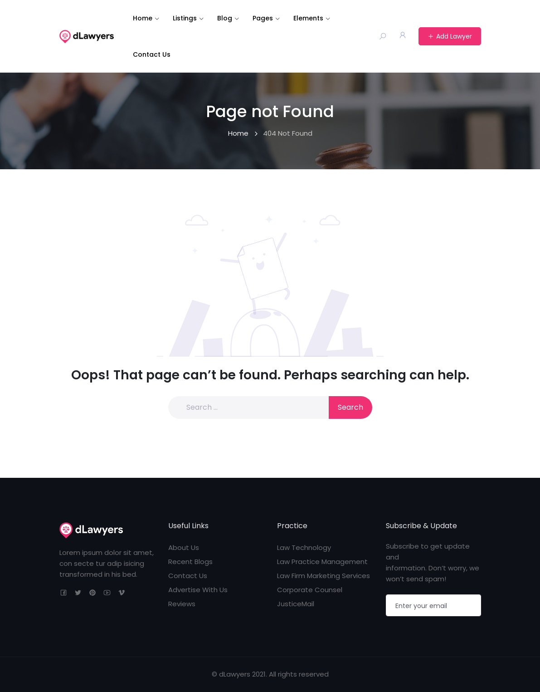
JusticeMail (295, 604)
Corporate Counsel (309, 589)
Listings (185, 18)
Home (142, 18)
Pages (263, 18)
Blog (224, 18)
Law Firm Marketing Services (323, 575)
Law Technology (304, 547)
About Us (183, 547)
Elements (308, 18)
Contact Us (151, 54)
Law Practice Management (322, 561)
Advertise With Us (198, 589)
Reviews (181, 604)
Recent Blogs (190, 561)
